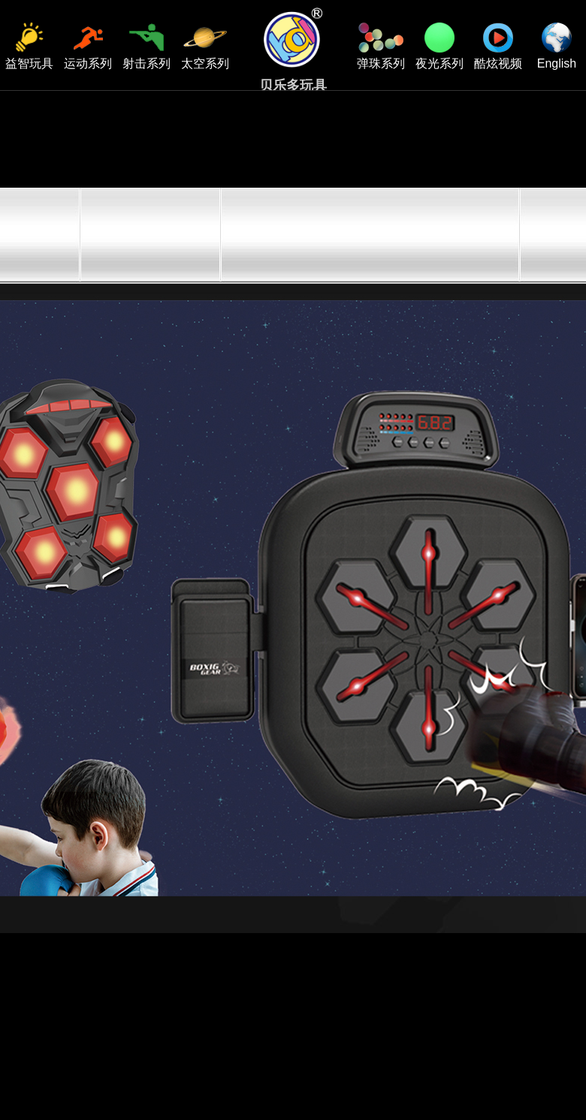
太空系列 (205, 46)
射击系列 (146, 46)
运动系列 (88, 46)
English (556, 46)
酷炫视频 (498, 46)
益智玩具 (29, 46)
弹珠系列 (381, 46)
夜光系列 (439, 46)
